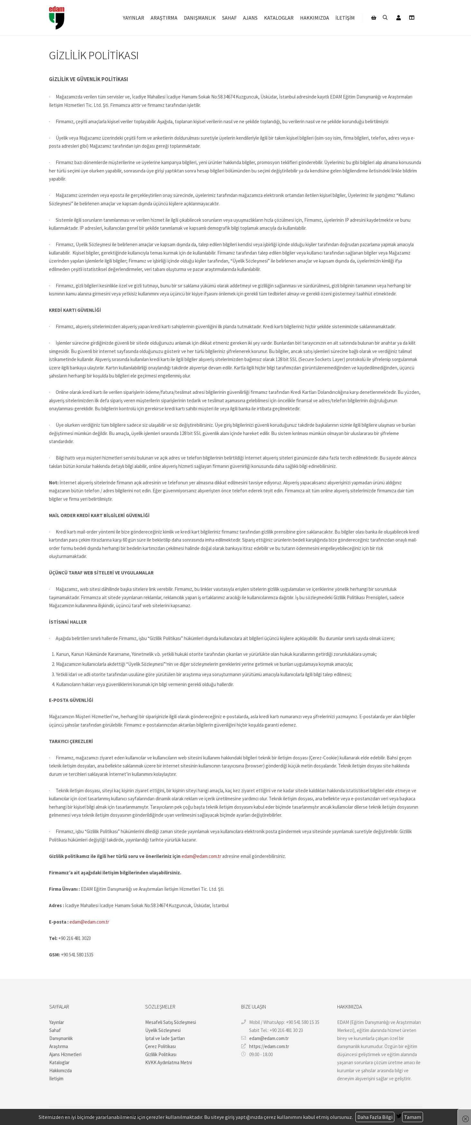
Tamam (412, 1117)
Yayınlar (56, 1022)
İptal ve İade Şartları (165, 1038)
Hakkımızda (60, 1070)
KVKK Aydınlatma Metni (168, 1062)
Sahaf (55, 1030)
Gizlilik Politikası (160, 1054)
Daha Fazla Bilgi (374, 1117)
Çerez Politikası (160, 1046)
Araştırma (58, 1046)
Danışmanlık (61, 1038)
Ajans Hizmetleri (65, 1054)
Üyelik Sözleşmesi (163, 1030)
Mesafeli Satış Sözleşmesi (170, 1022)
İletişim (56, 1078)
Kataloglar (59, 1062)
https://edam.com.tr (265, 1046)
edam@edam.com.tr (201, 856)
